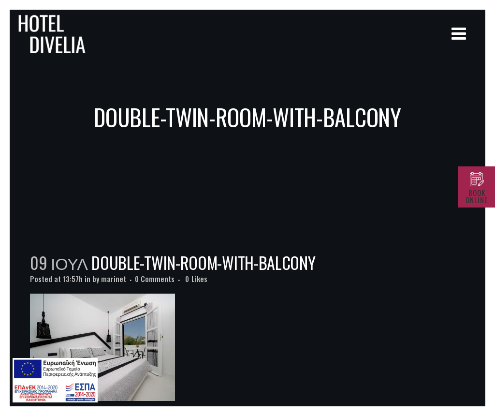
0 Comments (155, 278)
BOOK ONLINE (477, 196)
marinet (113, 278)
